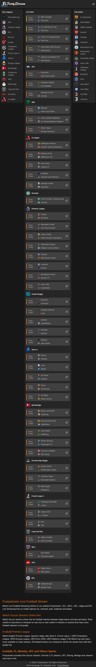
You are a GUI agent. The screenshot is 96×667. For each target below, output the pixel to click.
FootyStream (63, 665)
